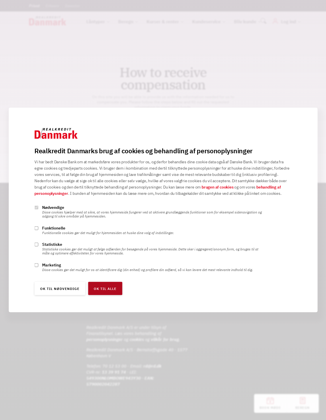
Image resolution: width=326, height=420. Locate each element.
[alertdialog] (163, 210)
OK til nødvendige (59, 288)
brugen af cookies (218, 187)
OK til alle (105, 288)
